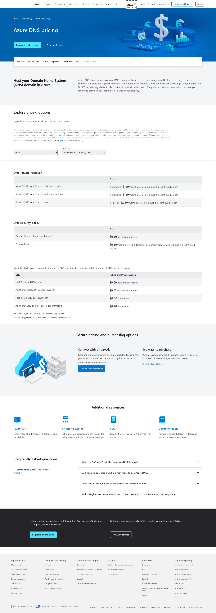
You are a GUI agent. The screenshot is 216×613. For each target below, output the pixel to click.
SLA (112, 428)
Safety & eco (155, 607)
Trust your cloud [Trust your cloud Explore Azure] (16, 584)
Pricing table (33, 61)
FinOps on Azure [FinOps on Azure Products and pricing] (51, 584)
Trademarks (143, 607)
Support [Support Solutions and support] (80, 579)
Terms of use (130, 607)
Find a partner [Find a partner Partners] (113, 574)
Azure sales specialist (145, 138)
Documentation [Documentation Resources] (147, 565)
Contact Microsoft (106, 607)
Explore (48, 4)
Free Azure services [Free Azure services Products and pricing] (52, 574)
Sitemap (93, 607)
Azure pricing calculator (66, 138)
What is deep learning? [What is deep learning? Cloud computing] (183, 579)
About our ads (180, 607)
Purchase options (51, 61)
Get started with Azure (182, 4)
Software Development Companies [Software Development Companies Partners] (120, 565)
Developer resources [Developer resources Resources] (149, 574)
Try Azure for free (55, 45)
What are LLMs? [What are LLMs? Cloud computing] (180, 588)
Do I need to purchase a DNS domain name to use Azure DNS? (115, 472)
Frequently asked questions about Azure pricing (32, 471)
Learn (142, 4)
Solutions (72, 4)
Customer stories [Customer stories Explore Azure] (17, 593)
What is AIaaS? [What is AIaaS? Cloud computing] (180, 584)
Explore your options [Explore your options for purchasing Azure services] (151, 363)
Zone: (16, 148)
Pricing (84, 4)
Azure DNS (89, 61)
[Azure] (38, 4)
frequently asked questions (56, 140)
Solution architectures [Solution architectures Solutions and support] (85, 574)
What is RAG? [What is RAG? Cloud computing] (179, 598)
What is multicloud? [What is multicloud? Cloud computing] (182, 569)
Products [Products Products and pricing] (48, 565)
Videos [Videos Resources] (144, 595)
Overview (20, 61)
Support (151, 4)
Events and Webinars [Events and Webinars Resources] (149, 584)
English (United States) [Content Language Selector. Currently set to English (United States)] (23, 606)
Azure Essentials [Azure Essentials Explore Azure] (17, 588)
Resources (110, 4)
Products (59, 4)
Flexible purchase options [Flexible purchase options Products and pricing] (54, 579)
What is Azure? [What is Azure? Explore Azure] (16, 565)
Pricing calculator (72, 428)
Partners (96, 4)
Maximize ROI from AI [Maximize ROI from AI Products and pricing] (53, 588)
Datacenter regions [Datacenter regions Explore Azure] (18, 579)
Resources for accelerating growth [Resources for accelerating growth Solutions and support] (89, 569)
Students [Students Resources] (145, 579)
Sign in (200, 4)
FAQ (78, 61)
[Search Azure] (131, 3)
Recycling (167, 607)
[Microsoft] (21, 4)
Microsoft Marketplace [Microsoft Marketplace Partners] (116, 569)
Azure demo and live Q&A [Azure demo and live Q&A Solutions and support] (86, 584)
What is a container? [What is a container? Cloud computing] (182, 593)
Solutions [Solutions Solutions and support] (80, 565)
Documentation (168, 428)
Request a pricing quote (27, 45)
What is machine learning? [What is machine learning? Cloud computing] (184, 574)
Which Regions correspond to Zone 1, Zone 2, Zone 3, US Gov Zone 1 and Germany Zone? (129, 494)
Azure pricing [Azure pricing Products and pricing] (49, 569)
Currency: (66, 148)
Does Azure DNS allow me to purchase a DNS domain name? (114, 483)
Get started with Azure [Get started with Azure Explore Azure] (19, 569)
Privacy (119, 607)
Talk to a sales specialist (92, 368)
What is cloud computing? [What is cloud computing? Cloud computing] (184, 565)
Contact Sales (163, 4)
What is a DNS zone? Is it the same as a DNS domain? (110, 462)
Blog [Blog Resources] (143, 569)
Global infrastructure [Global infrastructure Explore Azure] (18, 574)
